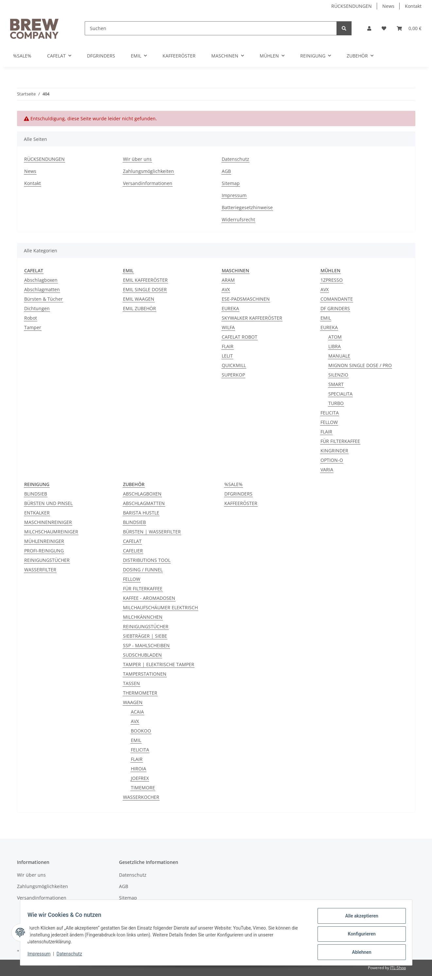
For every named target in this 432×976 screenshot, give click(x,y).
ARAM (228, 280)
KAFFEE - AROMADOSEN (149, 598)
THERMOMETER (140, 693)
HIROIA (138, 769)
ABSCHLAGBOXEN (142, 494)
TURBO (336, 403)
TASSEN (131, 683)
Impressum (42, 955)
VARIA (326, 469)
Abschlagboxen (41, 280)
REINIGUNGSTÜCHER (47, 560)
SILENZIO (338, 375)
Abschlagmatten (42, 289)
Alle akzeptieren (358, 918)
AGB (226, 171)
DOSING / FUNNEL (143, 569)
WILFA (228, 327)
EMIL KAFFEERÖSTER (145, 280)
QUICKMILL (234, 365)
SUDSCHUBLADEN (142, 655)
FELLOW (329, 422)
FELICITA (329, 413)
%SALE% (233, 484)
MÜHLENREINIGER (44, 541)
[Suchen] (211, 28)
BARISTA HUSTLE (141, 513)
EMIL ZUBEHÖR (139, 308)
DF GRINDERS (335, 308)
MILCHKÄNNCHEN (143, 617)
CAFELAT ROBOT (239, 337)
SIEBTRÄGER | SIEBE (145, 636)
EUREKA (230, 308)
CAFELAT (132, 541)
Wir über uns (137, 159)
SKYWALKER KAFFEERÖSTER (252, 318)
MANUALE (339, 356)
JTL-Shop (398, 967)
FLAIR (227, 346)
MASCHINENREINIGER (48, 522)
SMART (336, 384)
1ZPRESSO (331, 280)
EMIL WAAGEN (138, 299)
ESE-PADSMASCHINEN (246, 299)
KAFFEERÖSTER (240, 503)
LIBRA (334, 346)
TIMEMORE (143, 787)
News (388, 6)
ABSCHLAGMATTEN (144, 503)
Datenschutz (72, 955)
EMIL (325, 318)
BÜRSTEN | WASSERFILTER (152, 532)
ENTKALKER (37, 513)
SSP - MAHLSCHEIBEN (146, 645)
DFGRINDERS (238, 494)
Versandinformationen (147, 183)
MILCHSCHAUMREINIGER (51, 532)
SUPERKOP (233, 375)
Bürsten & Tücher (43, 299)
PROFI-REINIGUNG (44, 550)
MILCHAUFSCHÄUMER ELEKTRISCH (160, 607)
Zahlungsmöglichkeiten (148, 171)
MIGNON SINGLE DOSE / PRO (360, 365)
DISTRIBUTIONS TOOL (146, 560)
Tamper (32, 327)
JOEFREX (140, 778)
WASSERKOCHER (141, 797)
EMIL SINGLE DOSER (145, 289)
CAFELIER (133, 550)
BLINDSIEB (35, 494)
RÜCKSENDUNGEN (351, 6)
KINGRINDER (334, 450)
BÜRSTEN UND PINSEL (48, 503)
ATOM (335, 337)
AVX (226, 289)
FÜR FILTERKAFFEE (340, 441)
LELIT (227, 356)
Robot (30, 318)
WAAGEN (133, 702)
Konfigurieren (358, 935)
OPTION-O (331, 460)
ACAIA (137, 712)
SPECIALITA (340, 394)
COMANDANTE (336, 299)
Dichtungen (37, 308)
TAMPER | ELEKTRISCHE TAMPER (158, 664)
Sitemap (231, 183)
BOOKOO (141, 731)
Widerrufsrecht (238, 219)
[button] (369, 28)
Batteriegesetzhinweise (247, 207)
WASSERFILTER (40, 569)
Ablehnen (358, 952)
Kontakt (413, 6)
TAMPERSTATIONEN (144, 674)
